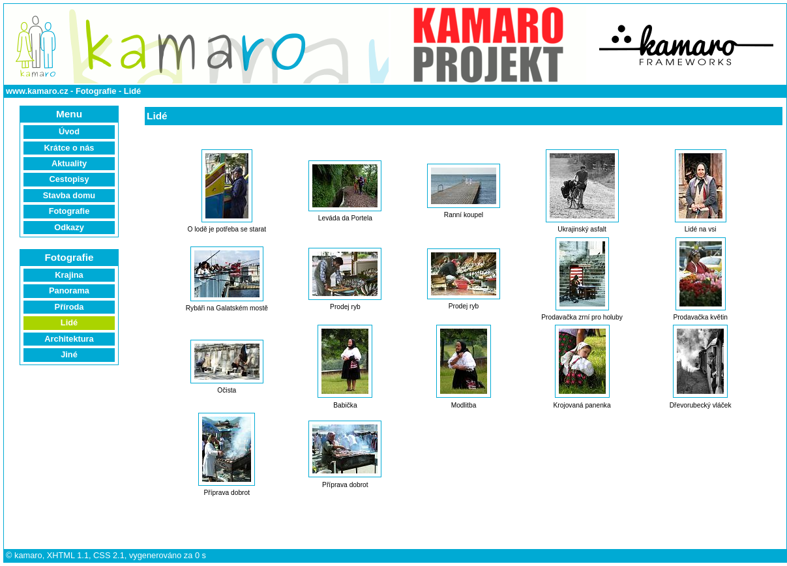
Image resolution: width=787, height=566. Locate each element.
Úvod (69, 131)
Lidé (132, 91)
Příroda (69, 307)
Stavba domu (69, 195)
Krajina (69, 275)
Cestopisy (69, 179)
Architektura (68, 339)
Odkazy (69, 227)
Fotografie (96, 91)
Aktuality (69, 163)
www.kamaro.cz (37, 91)
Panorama (69, 290)
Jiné (69, 354)
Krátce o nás (69, 148)
